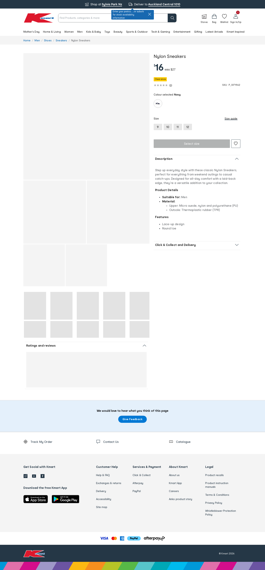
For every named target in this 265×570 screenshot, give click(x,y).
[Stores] (204, 18)
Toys (107, 31)
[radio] (158, 103)
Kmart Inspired (236, 31)
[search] (172, 17)
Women (69, 31)
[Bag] (214, 18)
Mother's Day (31, 31)
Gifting (198, 31)
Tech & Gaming (160, 31)
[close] (149, 14)
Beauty (118, 31)
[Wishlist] (224, 18)
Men (80, 31)
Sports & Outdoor (137, 31)
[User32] (236, 18)
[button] (132, 31)
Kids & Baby (93, 31)
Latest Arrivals (214, 31)
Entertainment (182, 31)
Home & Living (52, 31)
